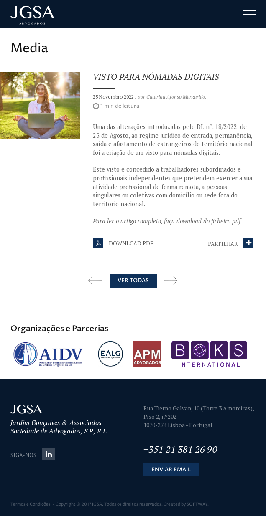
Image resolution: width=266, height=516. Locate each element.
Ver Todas (133, 280)
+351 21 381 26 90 (180, 449)
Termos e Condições (30, 504)
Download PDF (123, 243)
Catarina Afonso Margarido (175, 97)
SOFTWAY (197, 504)
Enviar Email (171, 469)
